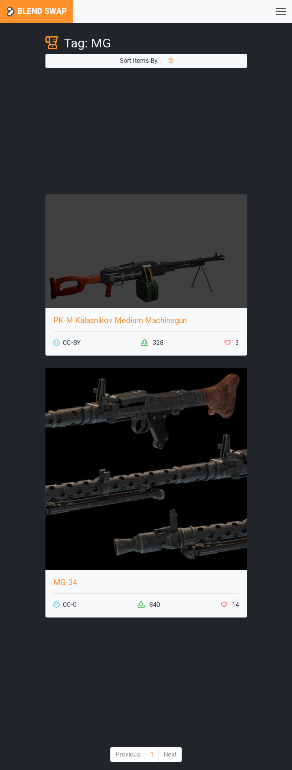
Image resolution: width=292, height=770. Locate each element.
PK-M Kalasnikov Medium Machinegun (120, 320)
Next (170, 754)
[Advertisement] (146, 131)
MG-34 (65, 582)
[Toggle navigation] (281, 11)
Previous (127, 754)
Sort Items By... (146, 60)
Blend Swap (36, 12)
